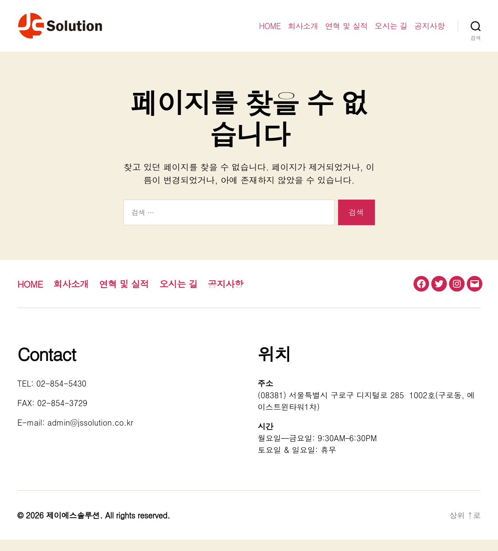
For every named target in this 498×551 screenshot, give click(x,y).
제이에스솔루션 (73, 526)
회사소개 (303, 31)
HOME (270, 31)
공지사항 (429, 31)
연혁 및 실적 (346, 31)
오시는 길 (390, 31)
